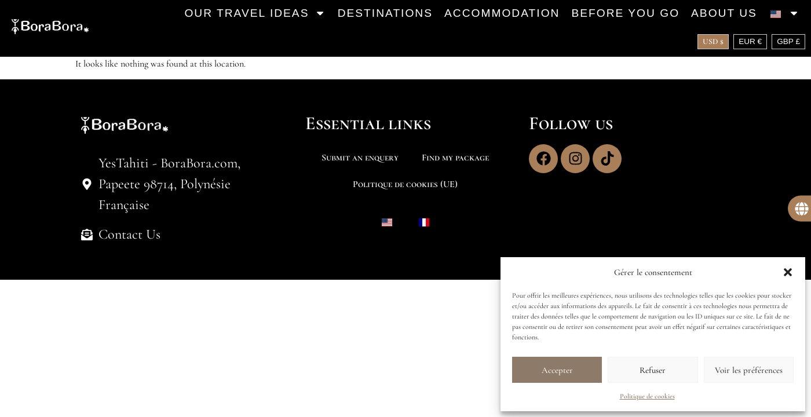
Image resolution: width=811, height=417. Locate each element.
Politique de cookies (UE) (405, 184)
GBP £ (788, 41)
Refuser (653, 370)
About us (724, 13)
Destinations (385, 13)
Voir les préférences (749, 370)
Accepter (557, 370)
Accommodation (502, 13)
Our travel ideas (255, 13)
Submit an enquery (360, 157)
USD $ (713, 41)
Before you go (625, 13)
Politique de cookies (647, 396)
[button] (788, 272)
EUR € (750, 41)
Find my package (455, 157)
